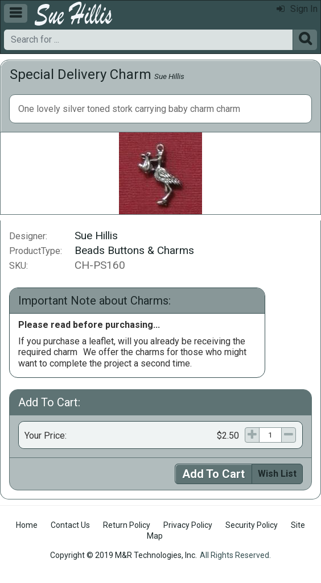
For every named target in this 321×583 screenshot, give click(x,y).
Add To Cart (213, 474)
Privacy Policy (187, 525)
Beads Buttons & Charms (134, 250)
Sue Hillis (169, 76)
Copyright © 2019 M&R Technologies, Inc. (123, 555)
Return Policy (126, 525)
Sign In (297, 8)
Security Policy (251, 525)
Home (27, 525)
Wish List (277, 473)
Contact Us (70, 525)
